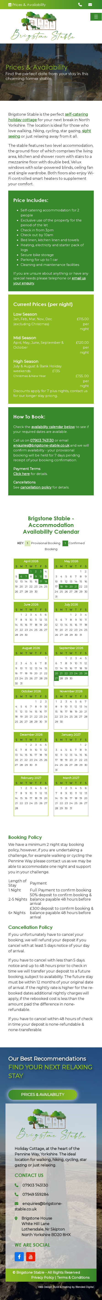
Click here (21, 474)
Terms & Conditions (73, 1277)
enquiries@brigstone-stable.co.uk (41, 445)
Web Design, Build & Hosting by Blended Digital (66, 1287)
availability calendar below (53, 427)
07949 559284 (31, 1194)
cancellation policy (35, 487)
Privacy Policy (42, 1277)
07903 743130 (42, 440)
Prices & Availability (27, 4)
